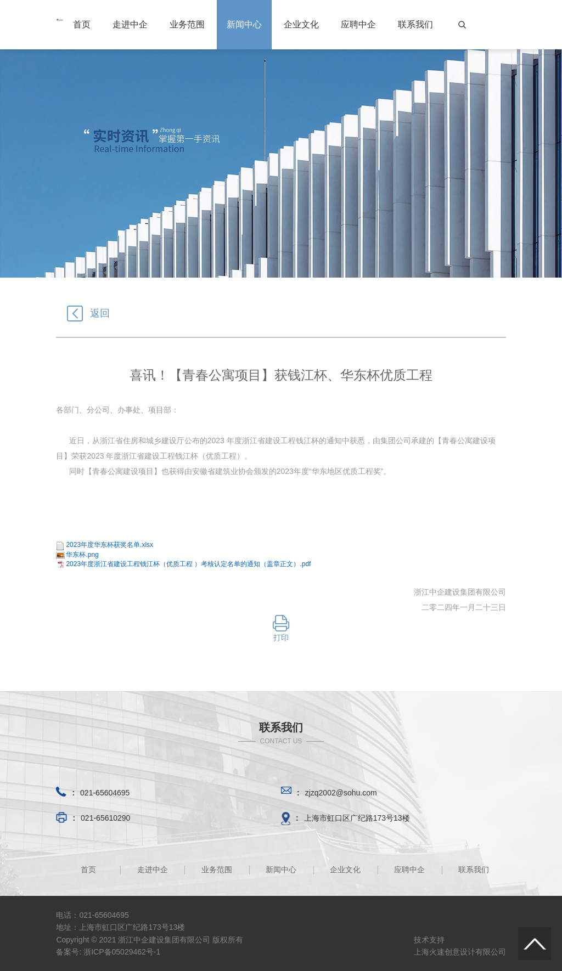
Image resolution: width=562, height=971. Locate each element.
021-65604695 (105, 792)
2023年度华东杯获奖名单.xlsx (109, 545)
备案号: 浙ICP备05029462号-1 (108, 951)
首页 (82, 24)
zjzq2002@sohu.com (341, 792)
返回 (88, 313)
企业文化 (301, 24)
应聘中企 (358, 24)
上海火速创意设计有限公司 (460, 951)
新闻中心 (244, 24)
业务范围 (187, 24)
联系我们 (415, 24)
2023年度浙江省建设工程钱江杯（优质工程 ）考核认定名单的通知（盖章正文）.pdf (188, 564)
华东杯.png (82, 554)
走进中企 (130, 24)
